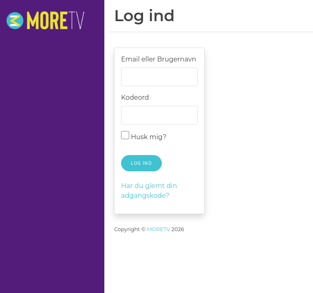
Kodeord (135, 97)
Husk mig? (148, 137)
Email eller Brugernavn (158, 59)
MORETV (158, 229)
